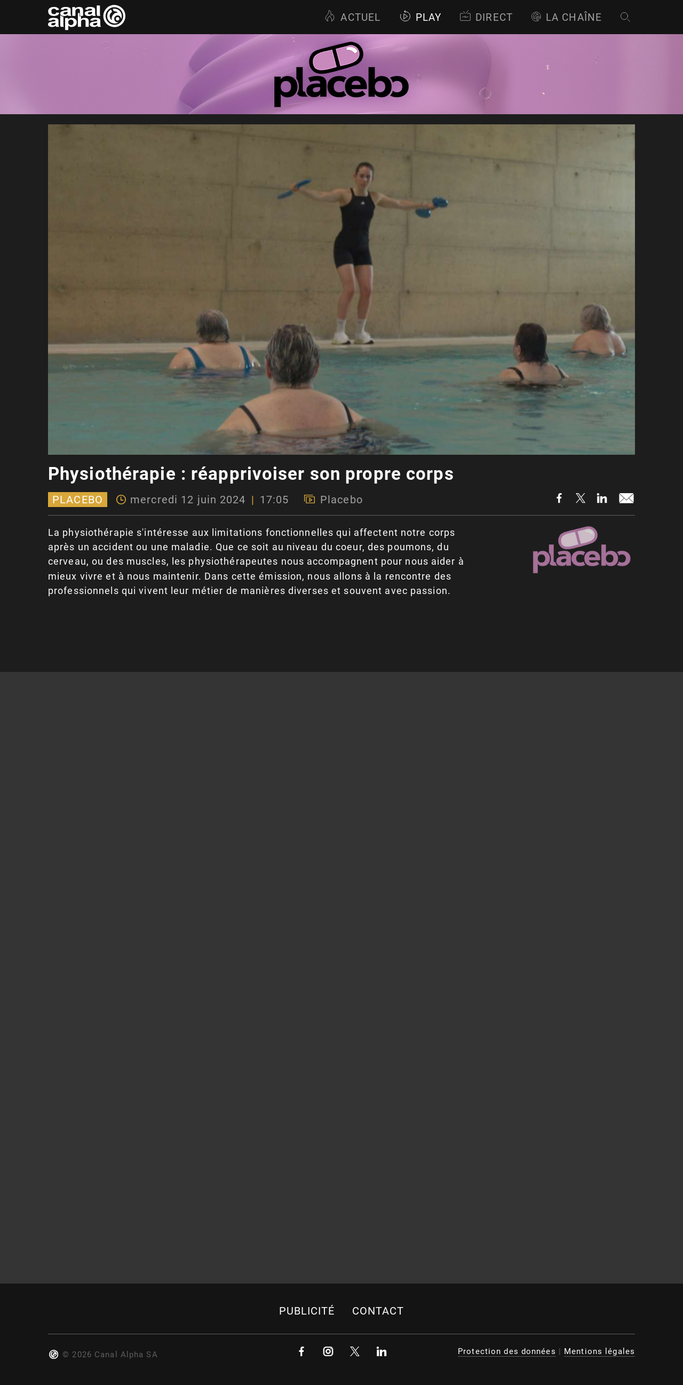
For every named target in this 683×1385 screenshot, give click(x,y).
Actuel (352, 17)
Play (420, 17)
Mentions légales (599, 1351)
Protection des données (507, 1351)
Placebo (77, 499)
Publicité (307, 1311)
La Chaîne (566, 17)
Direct (486, 17)
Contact (378, 1311)
